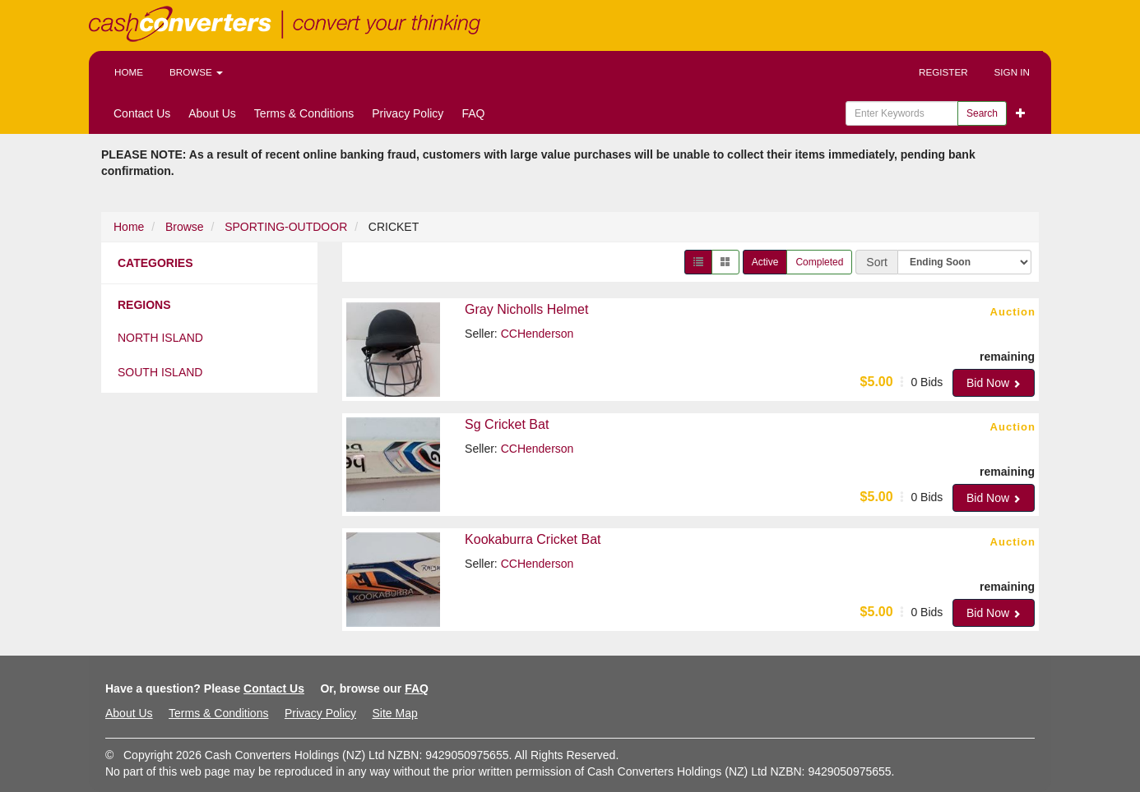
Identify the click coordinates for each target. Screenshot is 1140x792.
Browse (196, 72)
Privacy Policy (407, 113)
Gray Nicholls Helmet (526, 309)
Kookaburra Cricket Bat (532, 539)
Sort (876, 262)
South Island (160, 372)
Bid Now (993, 382)
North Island (160, 337)
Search (982, 113)
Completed (819, 262)
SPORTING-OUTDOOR (286, 226)
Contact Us (142, 113)
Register (943, 72)
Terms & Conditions (304, 113)
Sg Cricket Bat (507, 424)
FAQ (472, 113)
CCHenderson (537, 333)
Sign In (1012, 72)
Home (128, 72)
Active (765, 262)
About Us (212, 113)
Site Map (394, 713)
